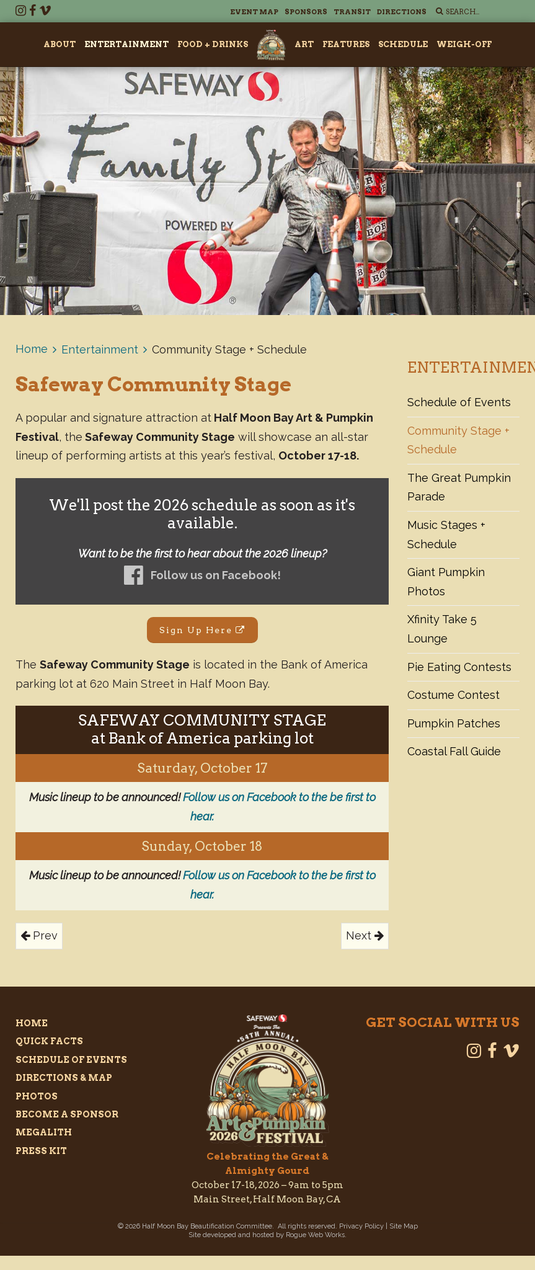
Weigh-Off (464, 44)
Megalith (43, 1132)
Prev (39, 935)
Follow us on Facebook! (216, 575)
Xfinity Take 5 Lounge (442, 629)
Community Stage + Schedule (458, 440)
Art (304, 44)
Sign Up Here (202, 630)
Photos (36, 1096)
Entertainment (126, 44)
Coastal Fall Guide (454, 751)
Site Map (403, 1226)
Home (31, 348)
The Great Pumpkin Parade (459, 487)
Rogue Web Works (315, 1235)
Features (345, 44)
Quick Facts (49, 1041)
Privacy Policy (361, 1226)
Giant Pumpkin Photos (446, 582)
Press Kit (41, 1151)
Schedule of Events (459, 402)
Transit (352, 11)
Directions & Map (63, 1078)
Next (365, 935)
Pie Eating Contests (459, 666)
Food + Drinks (212, 44)
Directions (402, 11)
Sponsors (306, 11)
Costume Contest (453, 694)
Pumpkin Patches (453, 723)
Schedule (403, 44)
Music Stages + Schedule (446, 534)
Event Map (254, 11)
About (59, 44)
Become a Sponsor (66, 1114)
